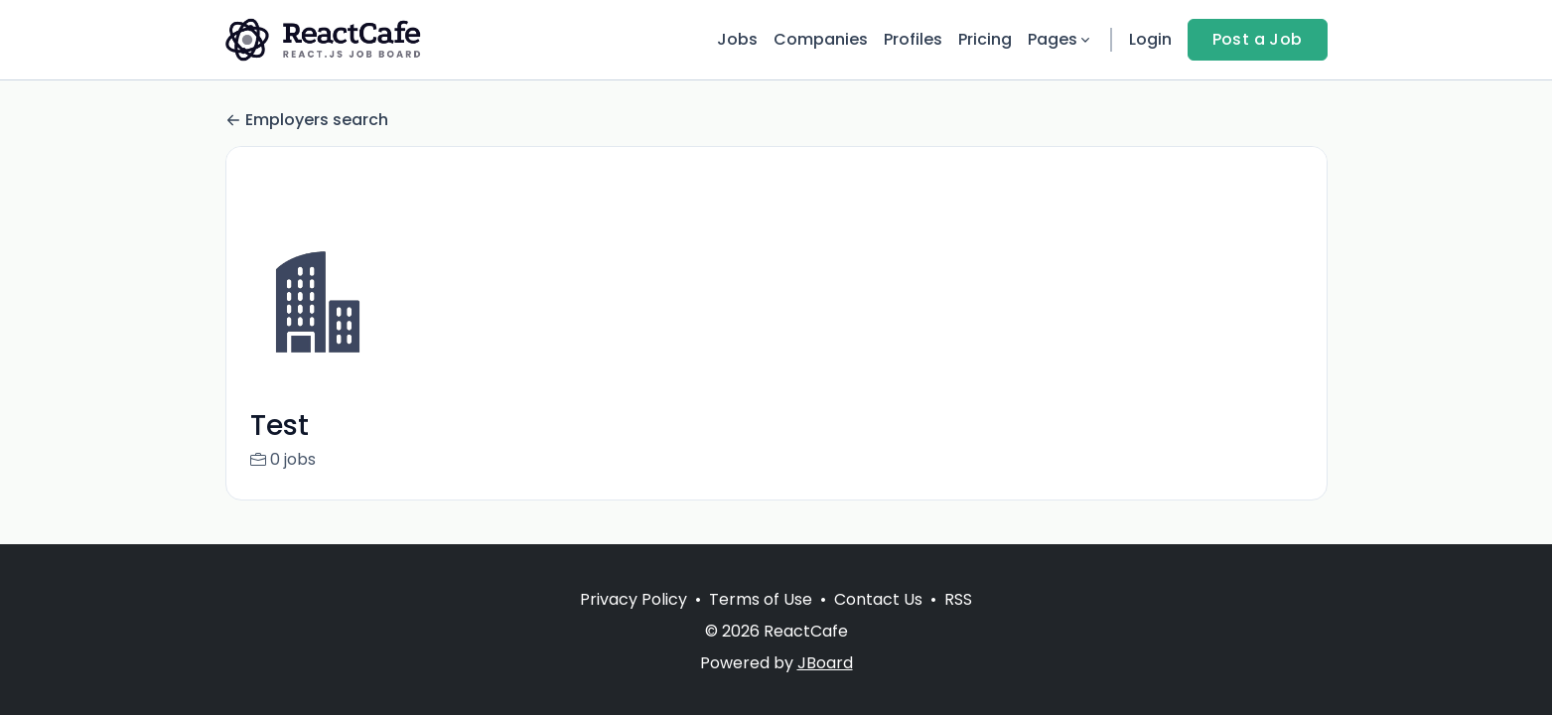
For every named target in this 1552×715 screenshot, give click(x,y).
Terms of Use (760, 599)
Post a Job (1257, 39)
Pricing (985, 39)
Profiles (913, 39)
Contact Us (878, 599)
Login (1150, 39)
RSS (958, 599)
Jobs (737, 39)
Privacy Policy (633, 599)
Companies (821, 39)
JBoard (825, 662)
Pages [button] (1060, 39)
